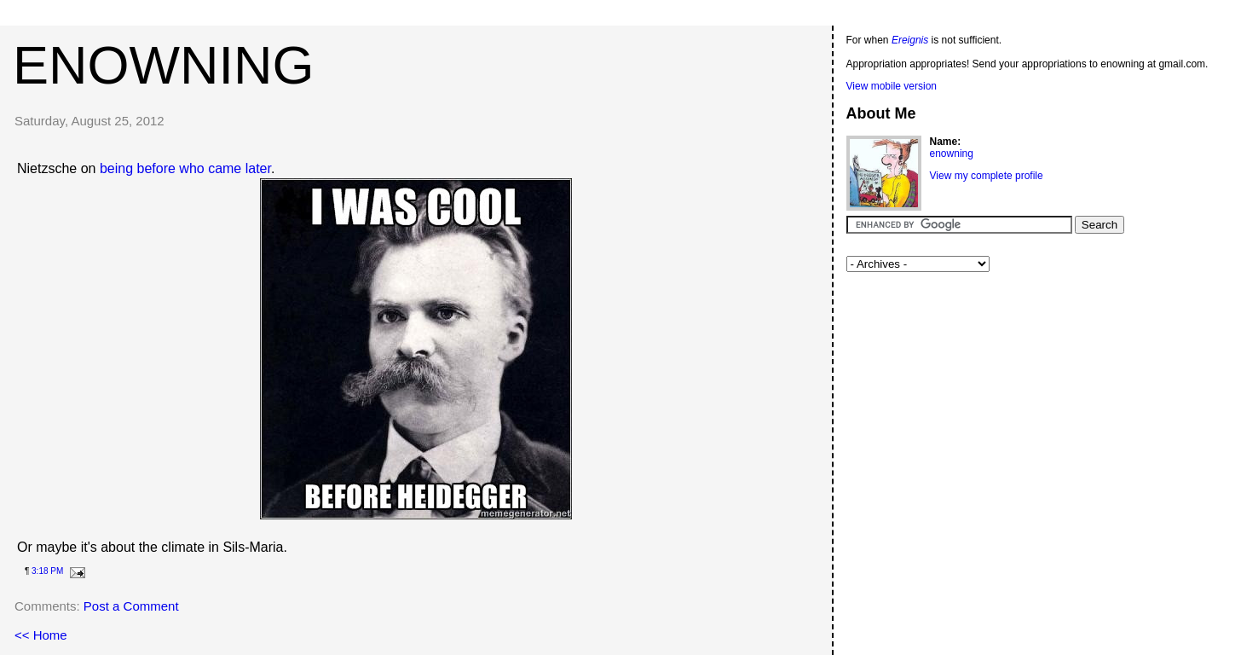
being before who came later (185, 168)
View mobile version (892, 86)
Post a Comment (131, 606)
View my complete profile (986, 176)
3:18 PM (47, 571)
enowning (163, 65)
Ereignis (910, 40)
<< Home (40, 635)
